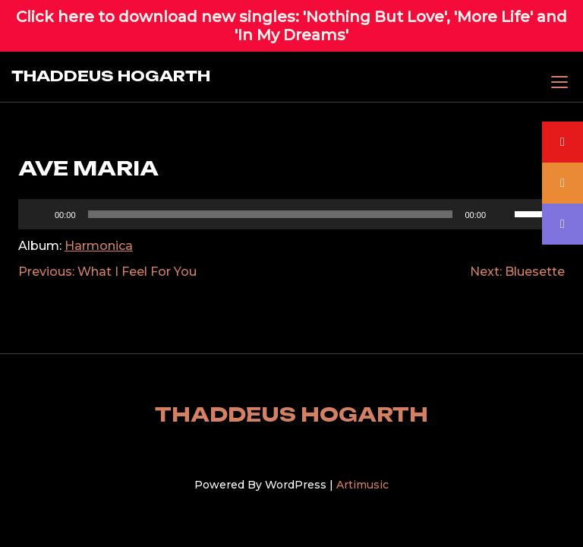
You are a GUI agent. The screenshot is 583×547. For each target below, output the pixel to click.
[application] (291, 214)
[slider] (536, 212)
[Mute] (502, 214)
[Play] (38, 214)
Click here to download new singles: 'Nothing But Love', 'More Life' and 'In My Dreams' (291, 26)
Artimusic (362, 485)
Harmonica (99, 246)
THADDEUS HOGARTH (110, 76)
